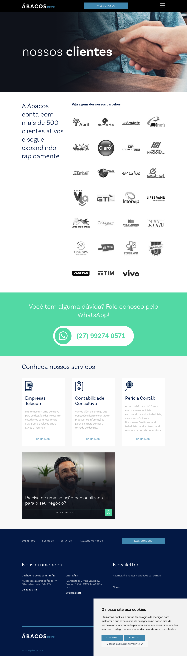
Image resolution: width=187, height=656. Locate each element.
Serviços (48, 541)
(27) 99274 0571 (90, 336)
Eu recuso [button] (134, 637)
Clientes (66, 541)
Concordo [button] (112, 637)
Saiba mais (43, 439)
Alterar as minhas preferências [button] (124, 644)
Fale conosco (106, 5)
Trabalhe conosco (91, 541)
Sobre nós (29, 541)
